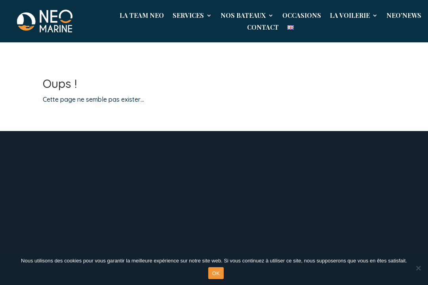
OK (216, 273)
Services (188, 16)
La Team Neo (142, 16)
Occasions (301, 16)
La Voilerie (350, 16)
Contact (263, 28)
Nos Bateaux (243, 16)
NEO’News (403, 16)
